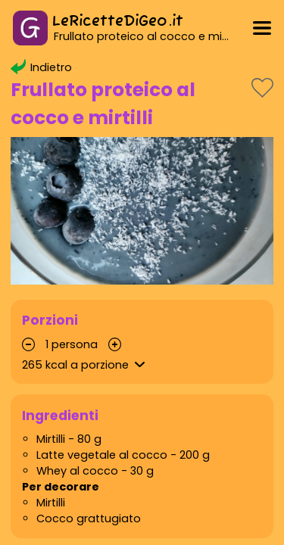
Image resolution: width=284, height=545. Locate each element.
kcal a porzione (85, 364)
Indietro (41, 67)
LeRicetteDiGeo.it (117, 21)
